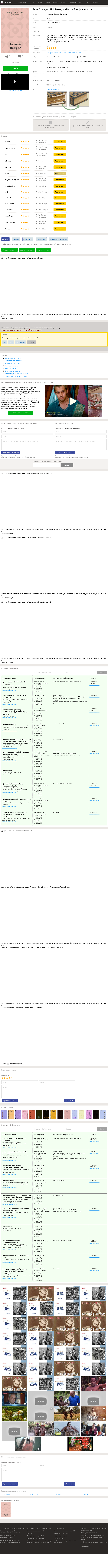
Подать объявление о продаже (67, 428)
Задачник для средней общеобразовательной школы (10, 1532)
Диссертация (76, 53)
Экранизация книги (15, 83)
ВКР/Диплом (66, 53)
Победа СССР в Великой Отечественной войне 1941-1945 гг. (93, 1529)
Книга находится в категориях (16, 376)
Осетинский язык (59, 1528)
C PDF (86, 2)
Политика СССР (86, 1546)
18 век (39, 2)
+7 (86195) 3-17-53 (95, 710)
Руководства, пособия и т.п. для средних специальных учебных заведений (40, 1542)
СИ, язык (30, 1533)
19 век (47, 2)
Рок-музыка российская (61, 1533)
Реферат (50, 53)
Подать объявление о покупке (13, 428)
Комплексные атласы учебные (37, 1531)
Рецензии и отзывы (12, 366)
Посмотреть (59, 141)
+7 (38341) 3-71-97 (95, 752)
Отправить (70, 1100)
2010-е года (34, 1494)
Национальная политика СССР (10, 1540)
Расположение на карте (9, 690)
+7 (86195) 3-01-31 (95, 709)
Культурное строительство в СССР (65, 1531)
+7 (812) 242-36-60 (95, 785)
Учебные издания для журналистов (92, 1535)
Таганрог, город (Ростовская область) (12, 1528)
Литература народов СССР (35, 1536)
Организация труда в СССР (9, 1535)
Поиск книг (22, 2)
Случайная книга (75, 2)
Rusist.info (8, 2)
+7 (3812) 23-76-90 (95, 812)
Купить (15, 68)
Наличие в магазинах (12, 371)
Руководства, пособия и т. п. (90, 1533)
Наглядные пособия (6, 1538)
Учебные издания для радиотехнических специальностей (94, 1543)
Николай (85, 1494)
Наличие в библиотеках (13, 363)
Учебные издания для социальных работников (65, 1542)
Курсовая (57, 53)
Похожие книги (10, 368)
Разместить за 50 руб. (11, 453)
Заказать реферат (9, 250)
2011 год (7, 1494)
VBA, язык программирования (10, 1543)
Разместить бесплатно (65, 453)
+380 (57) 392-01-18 (95, 681)
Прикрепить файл (9, 1100)
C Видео (95, 2)
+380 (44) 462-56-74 (95, 695)
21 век (63, 2)
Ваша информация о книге (11, 1462)
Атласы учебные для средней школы (39, 1528)
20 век (55, 2)
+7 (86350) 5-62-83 (95, 799)
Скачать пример (43, 250)
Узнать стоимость (27, 250)
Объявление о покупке (13, 358)
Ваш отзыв (5, 1075)
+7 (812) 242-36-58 (95, 783)
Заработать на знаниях (58, 239)
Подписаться (67, 465)
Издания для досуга (60, 1536)
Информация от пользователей (16, 374)
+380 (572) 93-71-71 (95, 683)
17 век (32, 2)
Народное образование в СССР (37, 1538)
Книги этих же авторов (13, 361)
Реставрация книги (53, 89)
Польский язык (59, 1538)
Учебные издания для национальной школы (93, 1538)
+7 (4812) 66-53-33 (95, 724)
